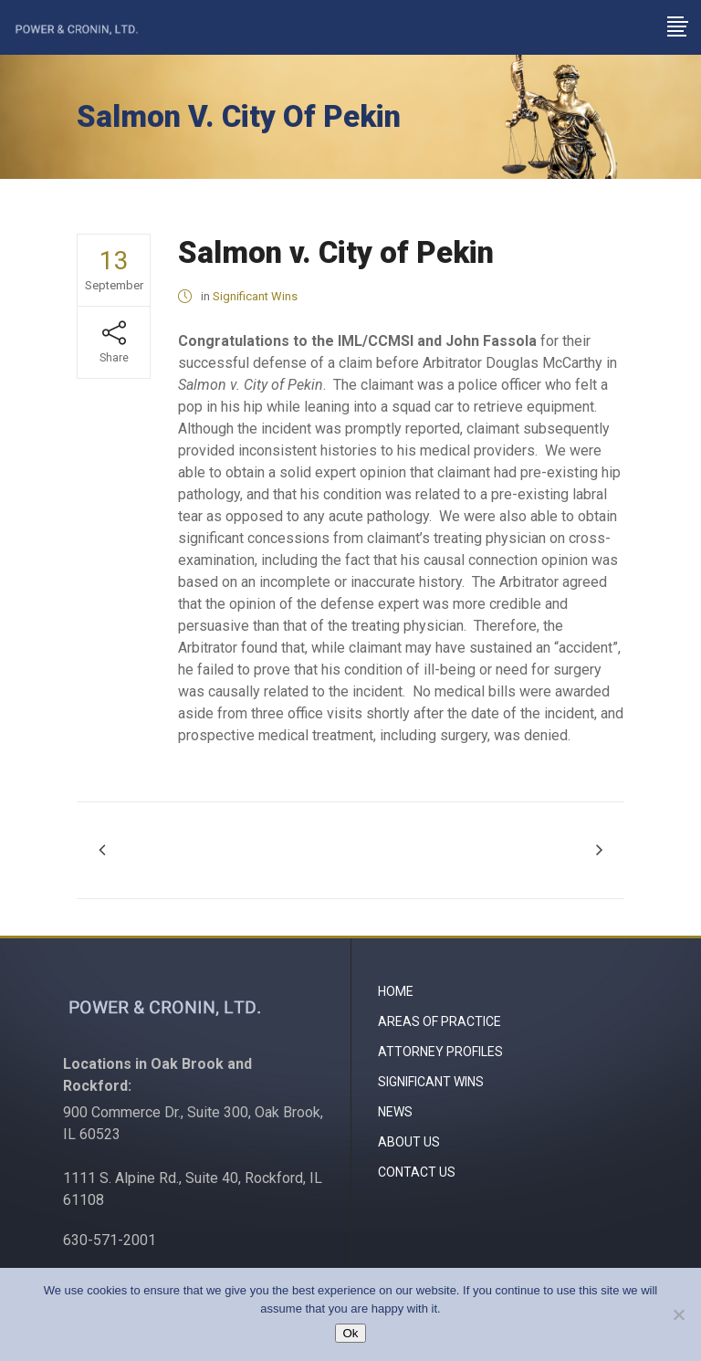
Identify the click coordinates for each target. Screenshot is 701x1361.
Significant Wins (255, 296)
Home (395, 991)
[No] (678, 1314)
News (395, 1112)
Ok (350, 1333)
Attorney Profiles (440, 1051)
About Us (409, 1142)
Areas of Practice (439, 1021)
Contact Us (416, 1172)
